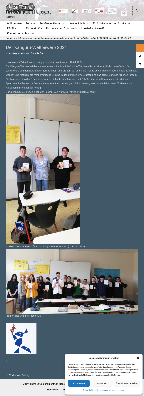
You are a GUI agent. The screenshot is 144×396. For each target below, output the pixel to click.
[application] (62, 23)
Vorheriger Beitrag (17, 375)
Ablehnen (101, 383)
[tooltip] (140, 48)
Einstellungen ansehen (127, 383)
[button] (138, 358)
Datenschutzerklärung (106, 390)
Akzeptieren (79, 383)
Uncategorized (16, 53)
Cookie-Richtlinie (89, 390)
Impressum (120, 390)
